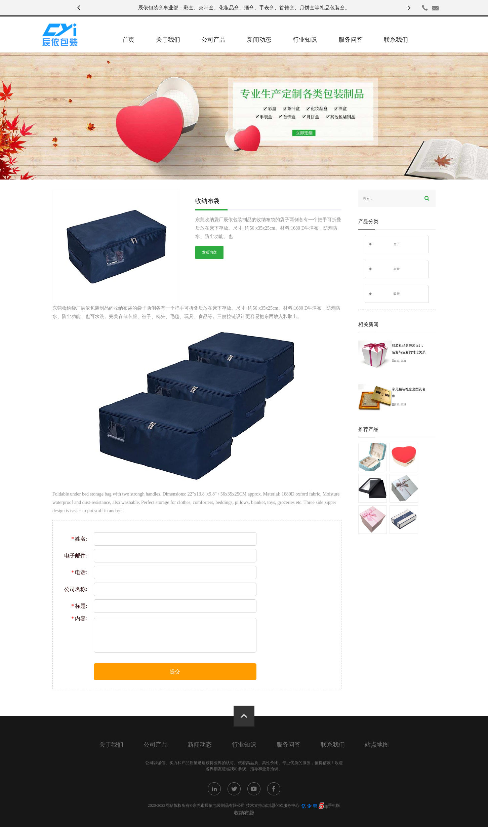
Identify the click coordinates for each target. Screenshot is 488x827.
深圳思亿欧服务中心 (281, 805)
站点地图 (377, 745)
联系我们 (396, 40)
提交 (175, 671)
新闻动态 (259, 40)
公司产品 (213, 40)
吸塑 (397, 294)
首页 (128, 40)
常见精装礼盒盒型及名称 (408, 392)
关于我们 (168, 40)
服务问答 (350, 40)
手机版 (334, 805)
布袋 (397, 269)
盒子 (397, 244)
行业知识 (305, 40)
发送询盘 (209, 252)
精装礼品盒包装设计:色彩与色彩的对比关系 (408, 349)
